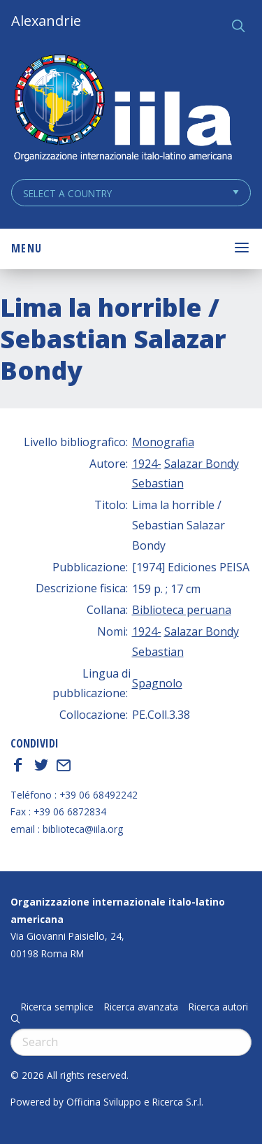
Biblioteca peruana (181, 609)
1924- (146, 463)
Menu (26, 248)
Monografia (163, 442)
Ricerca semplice (57, 1007)
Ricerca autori (218, 1007)
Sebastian (158, 483)
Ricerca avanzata (141, 1007)
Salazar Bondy (201, 463)
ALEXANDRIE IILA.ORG (122, 109)
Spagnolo (157, 683)
